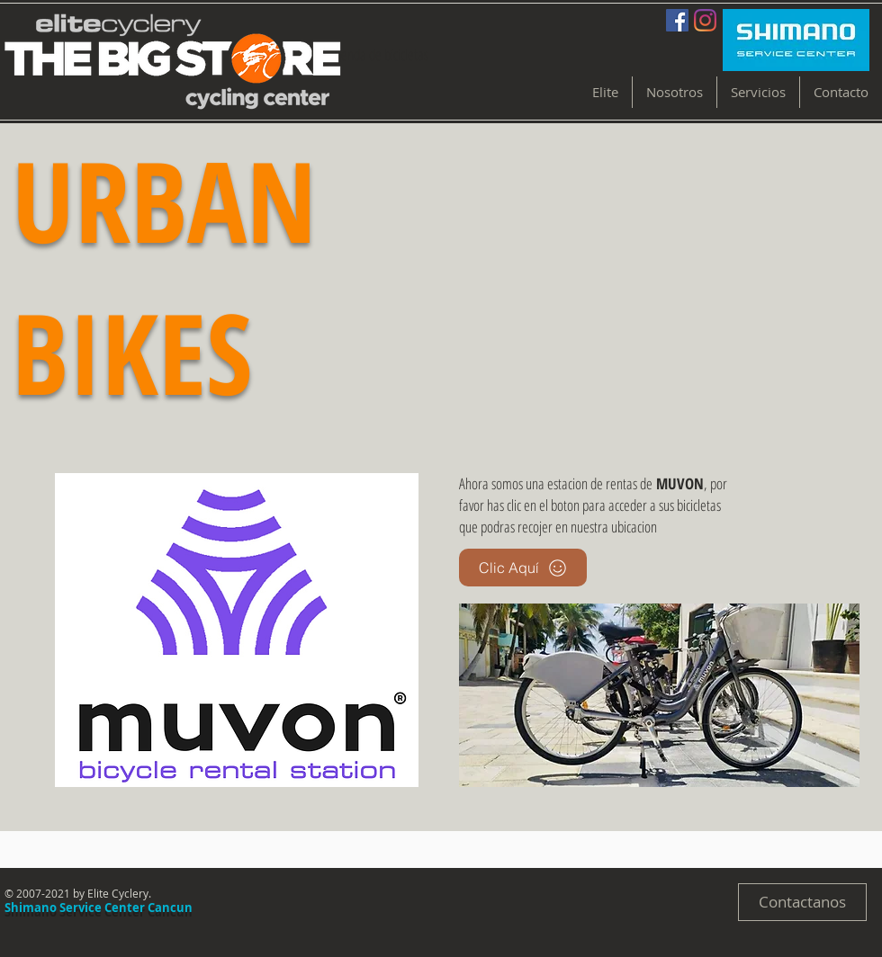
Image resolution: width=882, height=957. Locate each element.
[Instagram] (705, 20)
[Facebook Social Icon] (677, 20)
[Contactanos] (802, 902)
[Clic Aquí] (523, 567)
